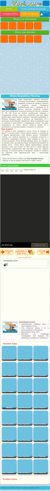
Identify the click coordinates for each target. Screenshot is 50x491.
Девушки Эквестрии (12, 39)
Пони (4, 39)
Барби (29, 39)
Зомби (38, 26)
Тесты (38, 39)
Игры (9, 9)
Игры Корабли (13, 165)
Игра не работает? (25, 257)
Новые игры (10, 14)
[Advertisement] (24, 68)
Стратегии (21, 26)
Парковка (4, 26)
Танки (29, 26)
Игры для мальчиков (33, 9)
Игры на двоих (30, 14)
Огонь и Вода (21, 39)
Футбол (12, 26)
